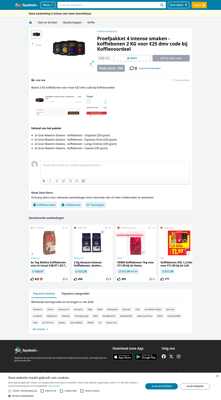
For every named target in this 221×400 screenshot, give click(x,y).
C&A (137, 309)
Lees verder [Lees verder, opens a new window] (54, 386)
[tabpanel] (110, 315)
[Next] (189, 254)
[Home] (30, 22)
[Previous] (32, 254)
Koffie (91, 22)
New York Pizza (144, 315)
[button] (74, 396)
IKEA (95, 315)
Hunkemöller (173, 315)
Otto (35, 322)
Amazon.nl (35, 258)
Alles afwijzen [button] (195, 386)
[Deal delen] (178, 5)
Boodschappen (72, 22)
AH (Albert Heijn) (153, 309)
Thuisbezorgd (81, 315)
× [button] (217, 376)
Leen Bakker (76, 322)
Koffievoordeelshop (107, 31)
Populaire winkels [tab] (44, 293)
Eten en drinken (47, 22)
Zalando (126, 309)
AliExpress (52, 315)
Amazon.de (78, 258)
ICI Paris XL (48, 322)
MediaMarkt (126, 315)
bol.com (170, 309)
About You (111, 322)
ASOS (160, 315)
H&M (99, 309)
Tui (99, 322)
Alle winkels (40, 329)
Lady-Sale (40, 80)
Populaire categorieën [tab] (76, 293)
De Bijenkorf (109, 315)
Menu (48, 5)
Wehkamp (112, 309)
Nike (90, 309)
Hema (119, 258)
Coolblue (37, 315)
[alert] (110, 386)
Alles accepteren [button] (162, 386)
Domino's (37, 309)
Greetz (62, 322)
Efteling (65, 315)
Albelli (90, 322)
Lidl (162, 258)
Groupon (78, 309)
